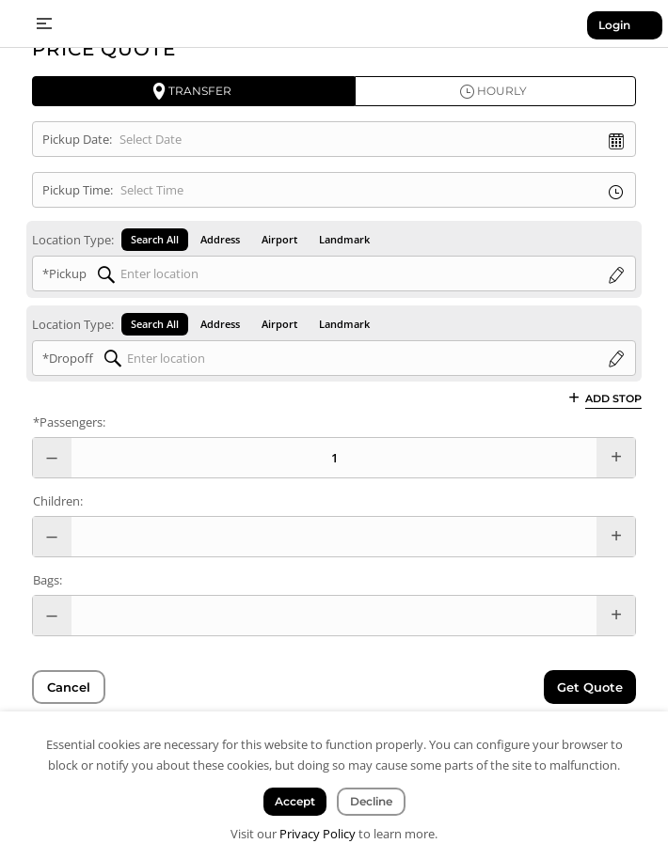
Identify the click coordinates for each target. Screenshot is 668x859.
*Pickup (64, 273)
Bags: (47, 579)
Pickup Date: (77, 139)
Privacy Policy (317, 833)
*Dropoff (67, 358)
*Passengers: (69, 422)
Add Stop (613, 398)
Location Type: (73, 239)
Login (614, 25)
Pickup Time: (77, 189)
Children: (58, 500)
